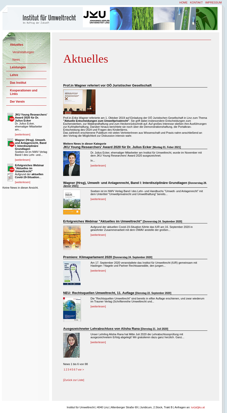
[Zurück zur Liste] (73, 379)
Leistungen (18, 67)
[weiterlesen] (98, 165)
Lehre (14, 75)
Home (183, 2)
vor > (81, 369)
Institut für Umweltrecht (43, 18)
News (16, 59)
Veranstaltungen (23, 52)
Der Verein (17, 101)
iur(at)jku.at (198, 407)
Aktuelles (16, 44)
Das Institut (18, 82)
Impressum (213, 2)
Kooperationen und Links (23, 92)
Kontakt (196, 2)
